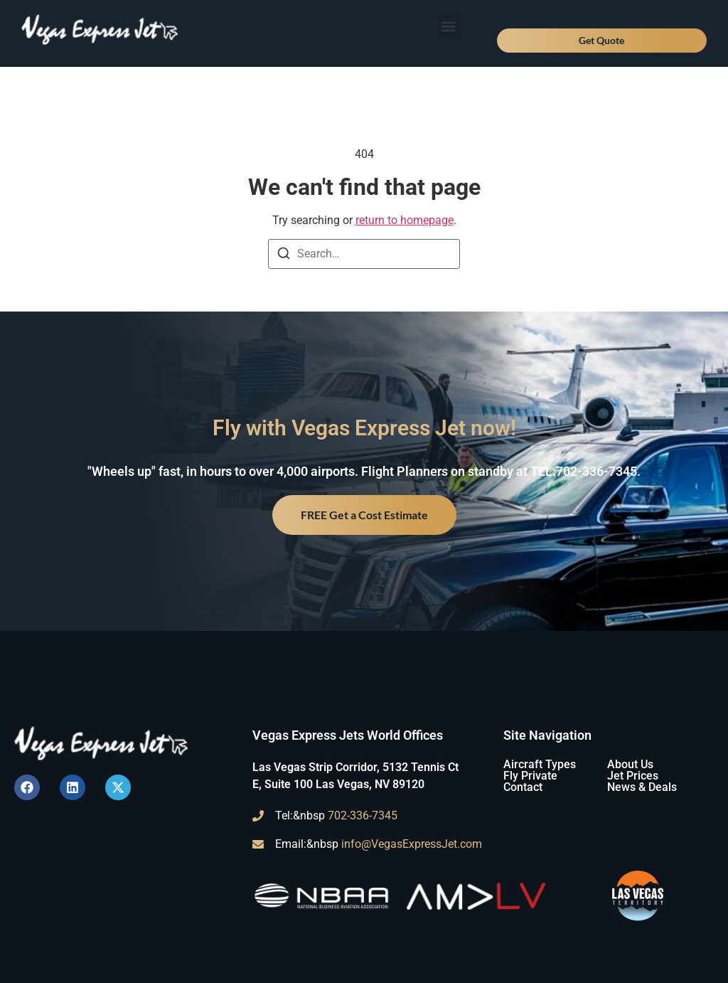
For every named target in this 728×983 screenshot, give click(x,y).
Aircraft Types (539, 764)
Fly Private (530, 775)
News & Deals (642, 787)
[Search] (283, 255)
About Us (630, 764)
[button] (448, 26)
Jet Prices (632, 775)
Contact (522, 787)
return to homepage (404, 220)
